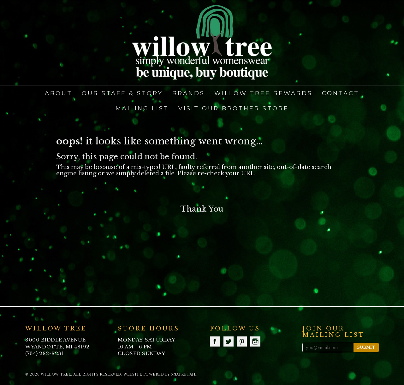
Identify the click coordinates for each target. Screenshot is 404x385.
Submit (366, 347)
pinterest (242, 341)
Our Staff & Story (122, 93)
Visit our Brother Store (233, 108)
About (58, 93)
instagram (255, 341)
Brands (188, 93)
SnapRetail (183, 374)
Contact (340, 93)
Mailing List (142, 108)
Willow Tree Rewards (263, 93)
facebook (215, 341)
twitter (228, 341)
